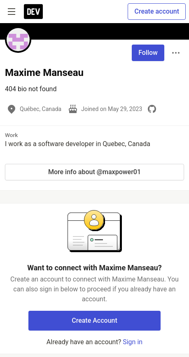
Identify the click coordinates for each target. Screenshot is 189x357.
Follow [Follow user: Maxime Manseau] (148, 53)
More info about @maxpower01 (94, 172)
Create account (156, 11)
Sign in (132, 342)
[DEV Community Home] (33, 11)
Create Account (94, 320)
